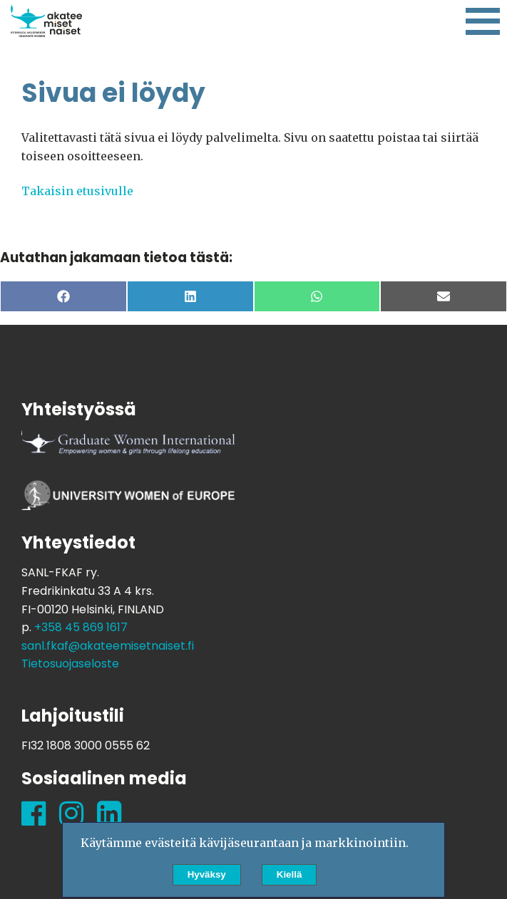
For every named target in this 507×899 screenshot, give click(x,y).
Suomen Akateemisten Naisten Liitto (46, 21)
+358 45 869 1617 (81, 627)
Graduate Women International (128, 451)
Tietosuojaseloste (70, 663)
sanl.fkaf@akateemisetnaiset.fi (107, 646)
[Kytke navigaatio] (483, 22)
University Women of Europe (128, 501)
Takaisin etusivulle (77, 191)
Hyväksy (207, 874)
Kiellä (289, 874)
